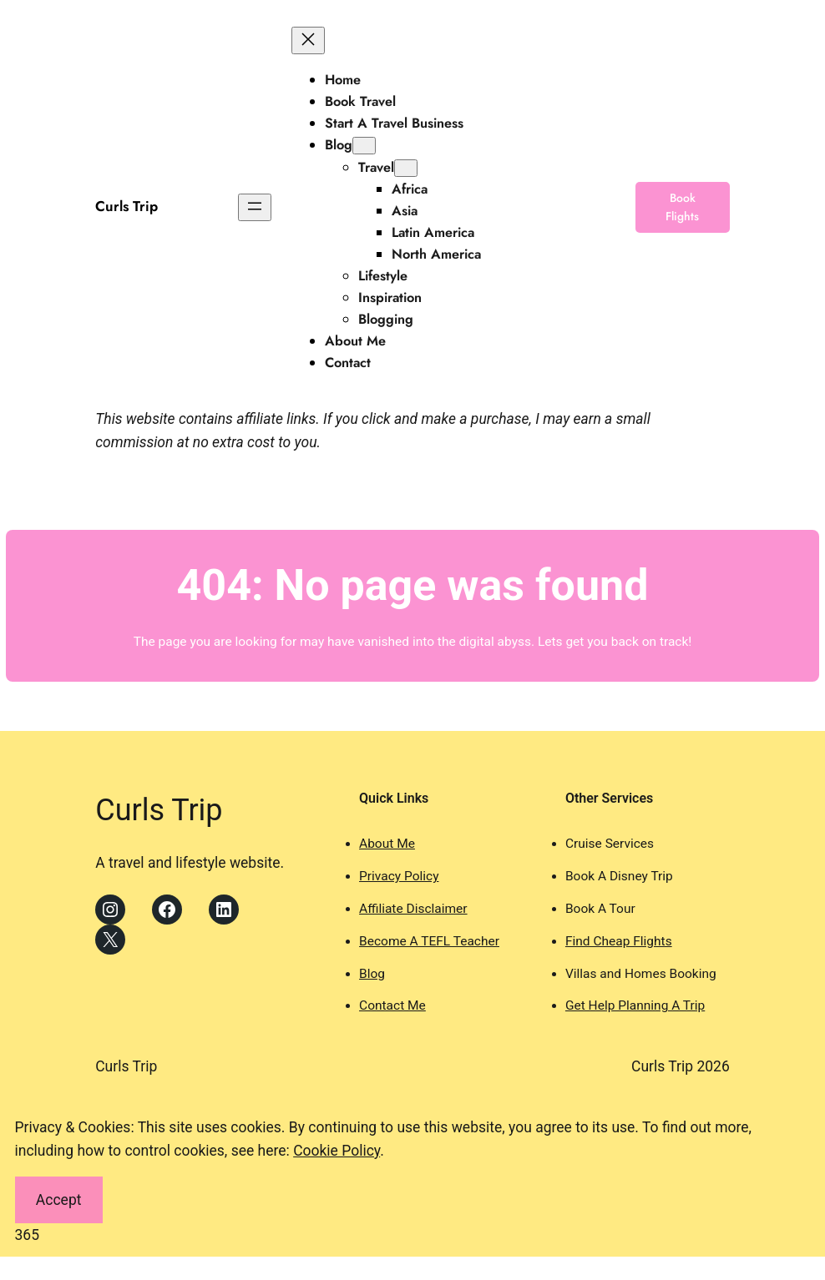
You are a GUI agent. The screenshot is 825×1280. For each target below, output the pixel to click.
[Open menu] (254, 207)
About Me (387, 843)
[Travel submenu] (406, 168)
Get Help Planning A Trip (635, 1005)
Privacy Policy (398, 876)
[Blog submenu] (364, 145)
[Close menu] (308, 40)
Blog (372, 973)
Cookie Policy (336, 1150)
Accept (59, 1200)
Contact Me (392, 1005)
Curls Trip (126, 206)
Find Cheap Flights (618, 941)
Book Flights (682, 206)
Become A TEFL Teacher (429, 941)
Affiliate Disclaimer (413, 908)
